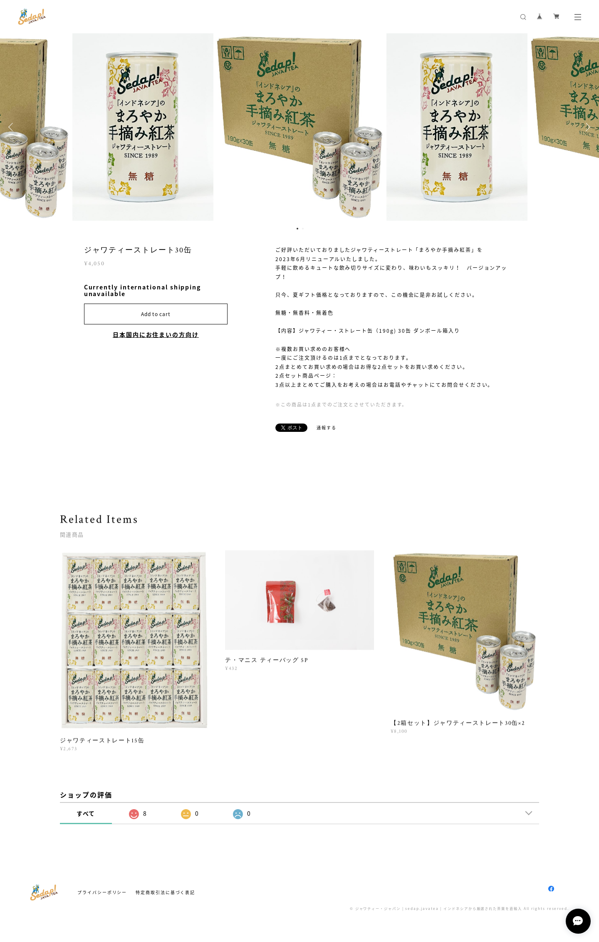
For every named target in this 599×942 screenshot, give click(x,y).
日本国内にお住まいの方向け (156, 334)
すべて (86, 813)
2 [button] (303, 228)
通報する (327, 427)
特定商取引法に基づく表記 (165, 892)
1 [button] (297, 228)
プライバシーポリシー (102, 892)
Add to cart (155, 314)
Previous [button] (12, 127)
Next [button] (586, 127)
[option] (300, 127)
